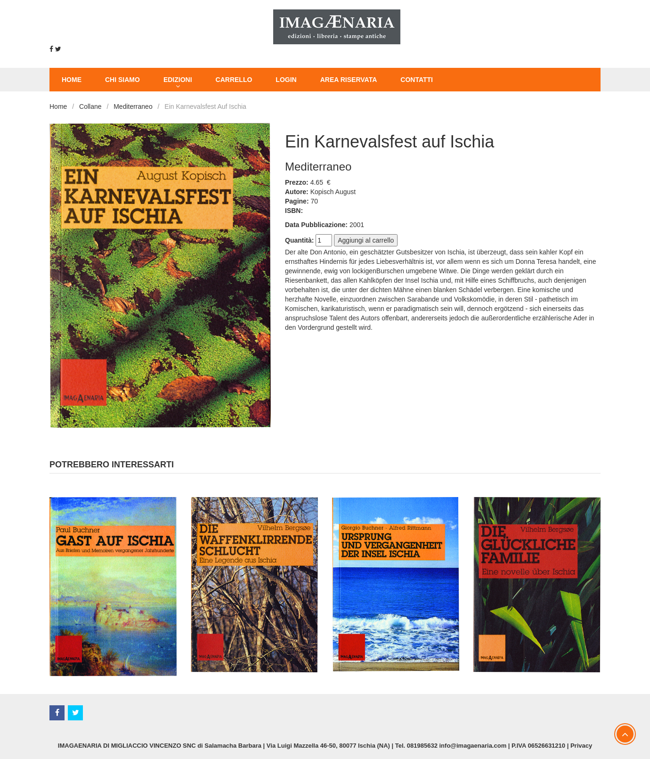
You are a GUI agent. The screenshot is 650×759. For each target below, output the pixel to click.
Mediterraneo (133, 106)
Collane (90, 106)
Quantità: (299, 240)
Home (58, 106)
